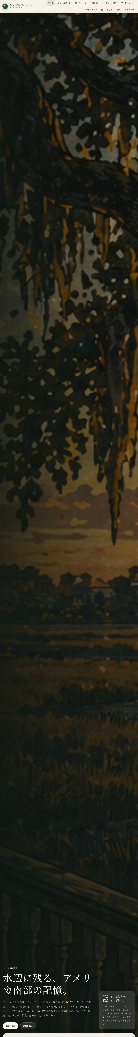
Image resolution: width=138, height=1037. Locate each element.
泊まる (110, 10)
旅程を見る (28, 1026)
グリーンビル (111, 3)
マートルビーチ (127, 3)
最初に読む (11, 1026)
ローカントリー (81, 3)
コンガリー (97, 3)
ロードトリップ (90, 10)
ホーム (51, 3)
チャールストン (64, 3)
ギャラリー (129, 10)
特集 (119, 10)
